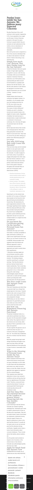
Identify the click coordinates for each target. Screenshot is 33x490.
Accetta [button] (10, 486)
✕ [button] (24, 457)
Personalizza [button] (22, 486)
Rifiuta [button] (16, 486)
